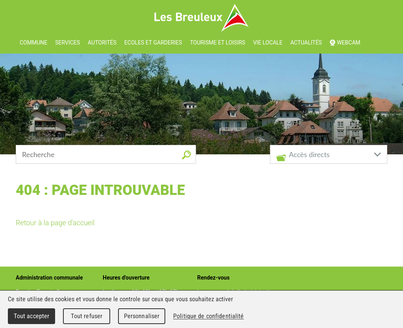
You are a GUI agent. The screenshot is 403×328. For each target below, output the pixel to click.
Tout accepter (32, 316)
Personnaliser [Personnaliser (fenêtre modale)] (142, 316)
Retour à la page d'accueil (55, 223)
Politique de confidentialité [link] (208, 316)
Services (67, 42)
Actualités (306, 42)
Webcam (348, 42)
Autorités (102, 42)
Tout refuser (87, 316)
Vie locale (268, 42)
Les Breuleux (201, 18)
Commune (33, 42)
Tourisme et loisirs (218, 42)
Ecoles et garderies (153, 42)
